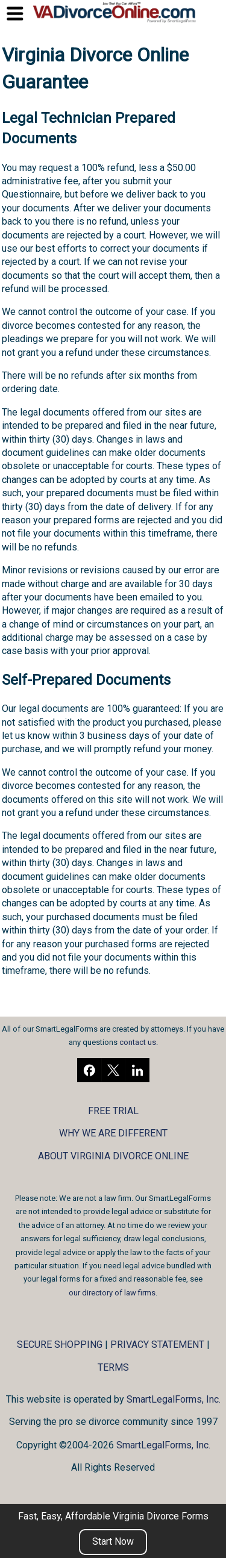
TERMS (113, 1367)
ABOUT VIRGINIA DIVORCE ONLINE (113, 1156)
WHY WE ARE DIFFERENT (113, 1133)
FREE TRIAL (113, 1111)
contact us (137, 1042)
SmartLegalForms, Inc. (174, 1399)
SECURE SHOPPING (59, 1344)
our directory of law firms (112, 1292)
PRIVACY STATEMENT (157, 1344)
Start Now (113, 1541)
